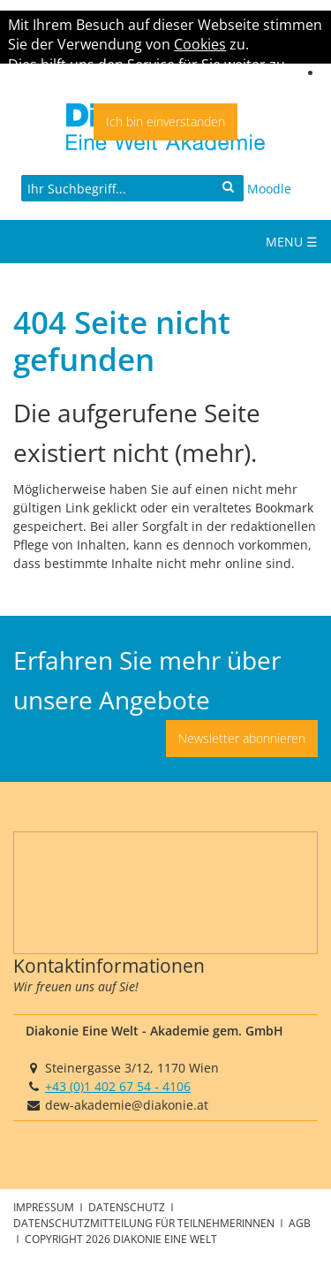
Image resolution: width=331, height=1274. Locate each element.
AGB (300, 1223)
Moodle (269, 188)
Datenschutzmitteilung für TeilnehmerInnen (145, 1223)
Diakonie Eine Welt (165, 1239)
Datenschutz (128, 1207)
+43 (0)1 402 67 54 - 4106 (118, 1086)
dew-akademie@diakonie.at (126, 1104)
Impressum (45, 1207)
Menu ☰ (292, 241)
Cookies (200, 44)
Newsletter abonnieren (241, 738)
